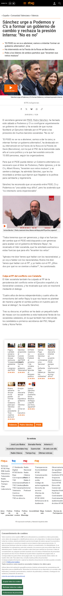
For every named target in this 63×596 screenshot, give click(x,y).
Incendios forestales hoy (17, 449)
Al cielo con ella (50, 449)
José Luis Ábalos (18, 444)
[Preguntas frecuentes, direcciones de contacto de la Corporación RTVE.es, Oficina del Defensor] (48, 511)
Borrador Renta (34, 444)
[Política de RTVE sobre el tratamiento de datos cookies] (17, 513)
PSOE (29, 120)
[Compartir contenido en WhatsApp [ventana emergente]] (36, 109)
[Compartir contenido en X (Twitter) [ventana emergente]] (26, 109)
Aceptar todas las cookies (12, 581)
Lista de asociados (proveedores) (13, 576)
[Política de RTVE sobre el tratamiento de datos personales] (9, 513)
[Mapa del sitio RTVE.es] (42, 512)
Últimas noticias (45, 453)
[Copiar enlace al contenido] (41, 109)
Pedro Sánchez (40, 120)
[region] (31, 563)
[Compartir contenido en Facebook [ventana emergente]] (21, 109)
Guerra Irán (35, 449)
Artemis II (48, 444)
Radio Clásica (16, 453)
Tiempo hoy (30, 453)
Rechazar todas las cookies (12, 587)
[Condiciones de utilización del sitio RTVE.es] (2, 512)
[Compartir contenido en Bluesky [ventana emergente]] (31, 109)
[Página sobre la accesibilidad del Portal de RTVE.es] (34, 511)
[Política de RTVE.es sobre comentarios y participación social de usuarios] (57, 512)
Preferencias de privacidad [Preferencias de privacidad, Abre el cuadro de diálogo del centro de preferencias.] (12, 592)
